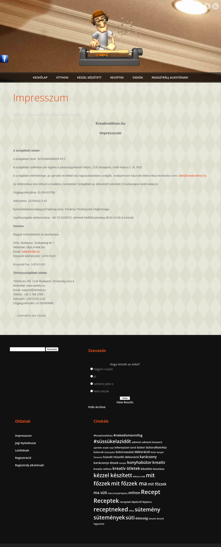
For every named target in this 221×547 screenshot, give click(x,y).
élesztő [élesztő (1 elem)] (181, 515)
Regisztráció (122, 390)
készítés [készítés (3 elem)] (184, 429)
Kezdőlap (40, 77)
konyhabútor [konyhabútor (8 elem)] (177, 416)
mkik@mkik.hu (33, 254)
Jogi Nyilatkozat (124, 375)
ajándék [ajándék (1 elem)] (200, 384)
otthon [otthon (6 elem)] (186, 463)
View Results (84, 405)
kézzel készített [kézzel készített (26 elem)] (184, 435)
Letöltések (121, 383)
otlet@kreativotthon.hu (29, 178)
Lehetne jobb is (78, 387)
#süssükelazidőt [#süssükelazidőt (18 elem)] (183, 378)
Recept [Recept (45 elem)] (174, 471)
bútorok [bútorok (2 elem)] (192, 393)
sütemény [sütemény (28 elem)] (177, 500)
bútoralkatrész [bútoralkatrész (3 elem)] (175, 393)
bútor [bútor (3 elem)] (204, 388)
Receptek (117, 77)
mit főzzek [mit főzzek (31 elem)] (191, 443)
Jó (69, 379)
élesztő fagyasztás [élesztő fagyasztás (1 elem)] (195, 515)
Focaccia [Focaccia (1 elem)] (177, 402)
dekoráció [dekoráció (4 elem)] (191, 397)
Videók (137, 77)
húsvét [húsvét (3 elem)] (187, 402)
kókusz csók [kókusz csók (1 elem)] (171, 444)
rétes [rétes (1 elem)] (202, 493)
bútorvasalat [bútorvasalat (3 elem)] (174, 397)
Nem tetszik (75, 394)
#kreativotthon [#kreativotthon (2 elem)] (174, 367)
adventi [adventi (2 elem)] (170, 384)
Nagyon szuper (77, 372)
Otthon (62, 77)
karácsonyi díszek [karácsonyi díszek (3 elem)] (177, 412)
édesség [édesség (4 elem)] (171, 515)
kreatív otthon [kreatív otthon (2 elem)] (174, 423)
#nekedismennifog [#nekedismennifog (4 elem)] (179, 372)
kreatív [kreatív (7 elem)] (196, 416)
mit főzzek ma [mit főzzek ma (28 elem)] (183, 451)
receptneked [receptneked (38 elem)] (182, 492)
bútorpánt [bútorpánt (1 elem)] (202, 393)
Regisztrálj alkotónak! (170, 77)
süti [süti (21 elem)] (201, 508)
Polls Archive (71, 410)
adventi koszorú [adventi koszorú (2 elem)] (185, 384)
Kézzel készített (89, 77)
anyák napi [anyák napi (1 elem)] (170, 388)
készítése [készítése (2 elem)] (197, 429)
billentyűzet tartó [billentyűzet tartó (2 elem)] (188, 388)
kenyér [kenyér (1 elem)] (194, 412)
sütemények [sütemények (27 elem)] (180, 508)
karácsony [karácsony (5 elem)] (188, 407)
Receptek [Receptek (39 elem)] (177, 479)
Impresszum (42, 96)
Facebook (207, 5)
